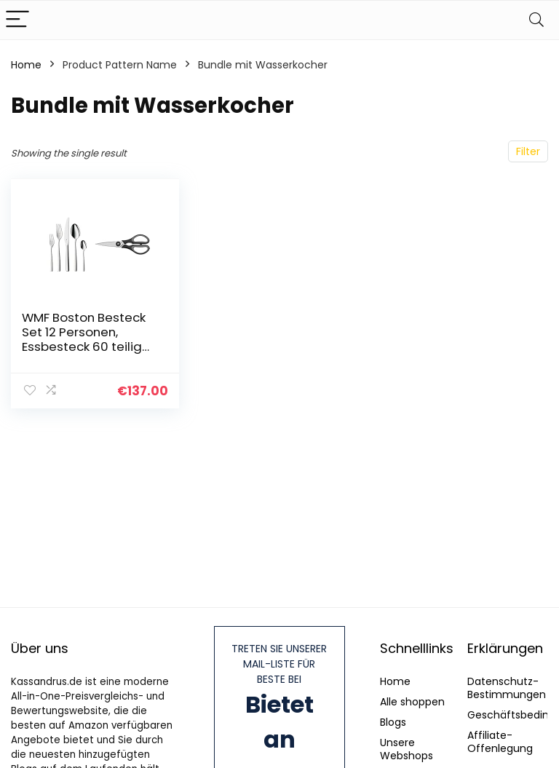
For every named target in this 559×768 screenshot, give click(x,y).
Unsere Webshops (406, 749)
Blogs (393, 722)
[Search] (536, 20)
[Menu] (17, 20)
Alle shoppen (412, 701)
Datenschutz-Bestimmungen (506, 688)
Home (26, 65)
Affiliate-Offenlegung (500, 742)
